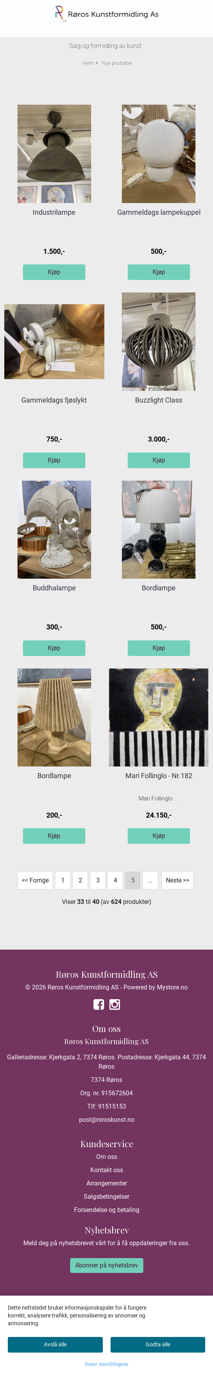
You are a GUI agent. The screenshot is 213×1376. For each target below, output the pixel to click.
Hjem (88, 63)
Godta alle (158, 1344)
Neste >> (177, 880)
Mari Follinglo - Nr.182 (158, 776)
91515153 (112, 1106)
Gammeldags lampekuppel (159, 212)
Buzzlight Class (158, 400)
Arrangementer (106, 1183)
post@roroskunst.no (106, 1119)
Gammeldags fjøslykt (54, 400)
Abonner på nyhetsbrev (106, 1265)
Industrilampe (54, 212)
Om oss (106, 1156)
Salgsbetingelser (106, 1196)
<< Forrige (35, 880)
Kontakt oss (106, 1170)
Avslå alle (55, 1344)
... (150, 880)
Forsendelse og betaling (106, 1210)
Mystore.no (172, 987)
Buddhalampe (54, 588)
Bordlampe (159, 588)
